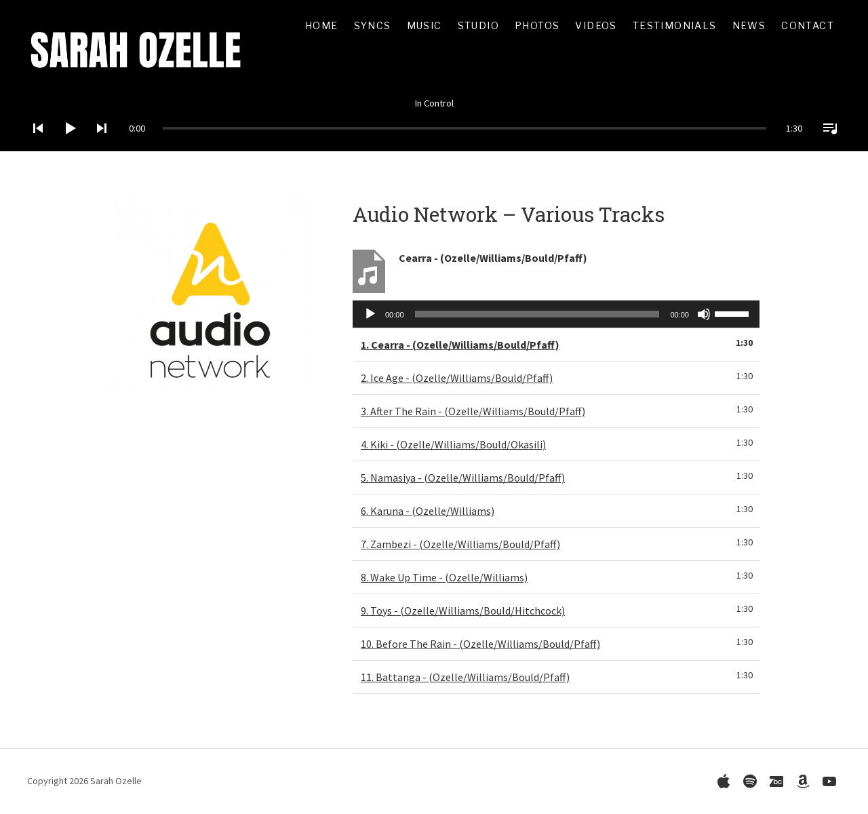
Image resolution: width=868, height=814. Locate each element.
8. (444, 577)
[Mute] (704, 314)
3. (473, 411)
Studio (478, 25)
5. (463, 477)
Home (321, 25)
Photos (537, 25)
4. (453, 444)
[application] (434, 117)
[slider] (464, 128)
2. (457, 378)
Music (424, 25)
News (749, 25)
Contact (807, 25)
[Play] (66, 146)
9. (463, 610)
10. (480, 644)
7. (460, 544)
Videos (595, 25)
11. (465, 677)
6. (427, 511)
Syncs (372, 25)
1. (460, 344)
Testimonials (675, 25)
